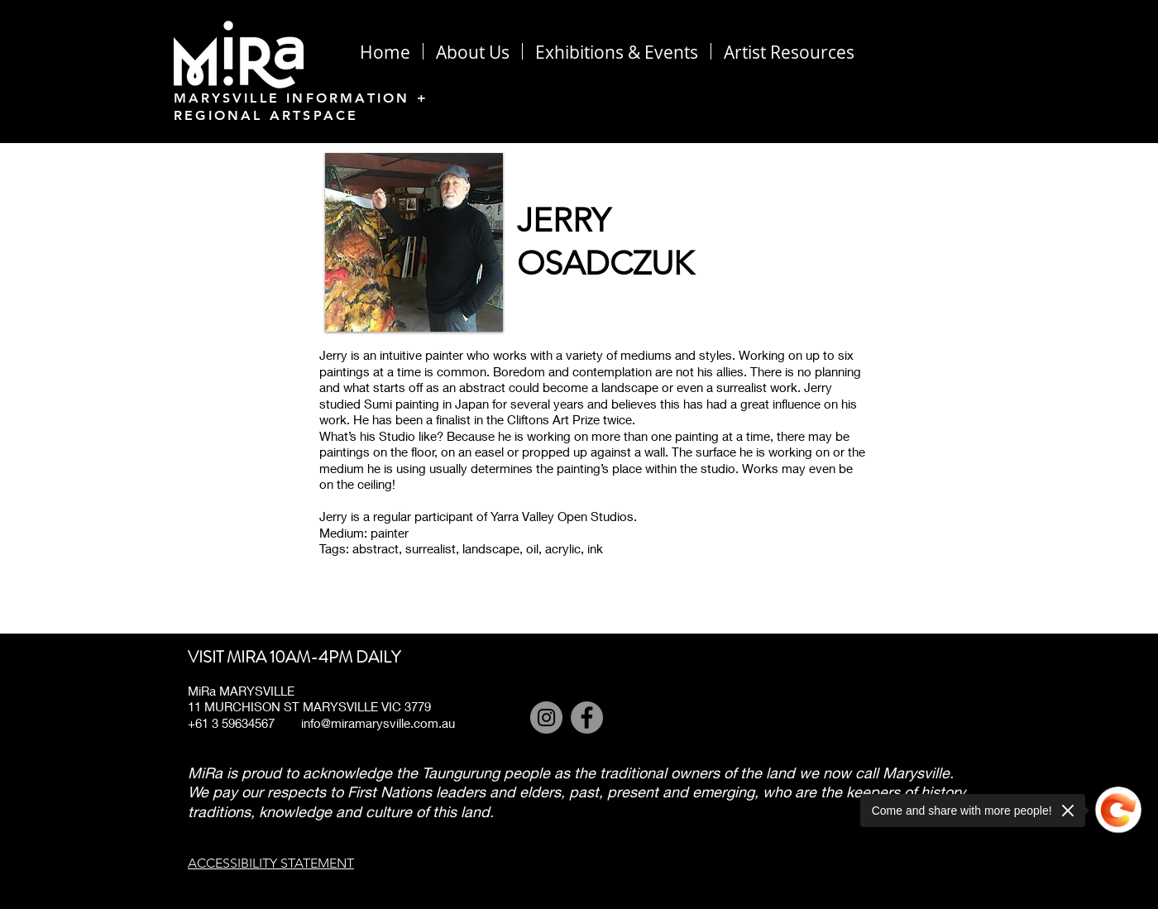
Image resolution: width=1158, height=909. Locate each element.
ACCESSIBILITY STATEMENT (271, 863)
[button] (789, 51)
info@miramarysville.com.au (378, 722)
